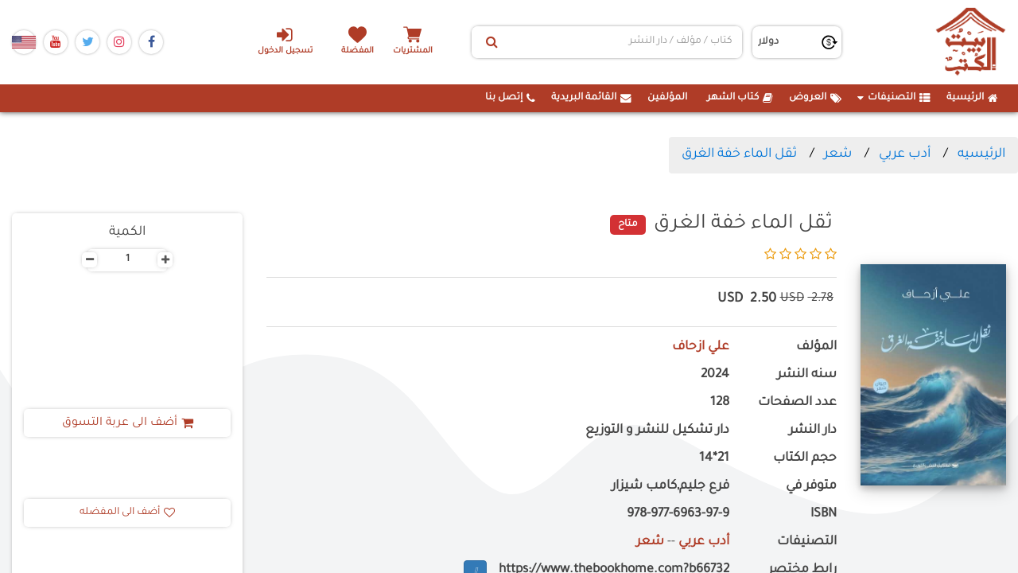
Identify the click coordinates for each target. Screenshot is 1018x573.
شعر (838, 154)
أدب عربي (905, 154)
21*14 (714, 459)
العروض (815, 97)
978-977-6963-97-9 (678, 514)
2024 (715, 375)
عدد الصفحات (797, 403)
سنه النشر (807, 375)
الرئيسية (972, 97)
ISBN (823, 514)
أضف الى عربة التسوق (127, 423)
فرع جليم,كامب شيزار (670, 486)
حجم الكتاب (805, 459)
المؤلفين (667, 97)
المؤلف (816, 347)
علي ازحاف (700, 347)
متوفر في (811, 486)
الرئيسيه (981, 154)
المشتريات (413, 51)
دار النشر (813, 431)
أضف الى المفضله (127, 512)
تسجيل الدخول (285, 40)
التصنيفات (894, 97)
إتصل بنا (510, 97)
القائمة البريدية (591, 97)
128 (719, 403)
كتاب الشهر (740, 97)
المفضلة (358, 51)
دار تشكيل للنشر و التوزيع (657, 431)
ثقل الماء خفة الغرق (739, 154)
